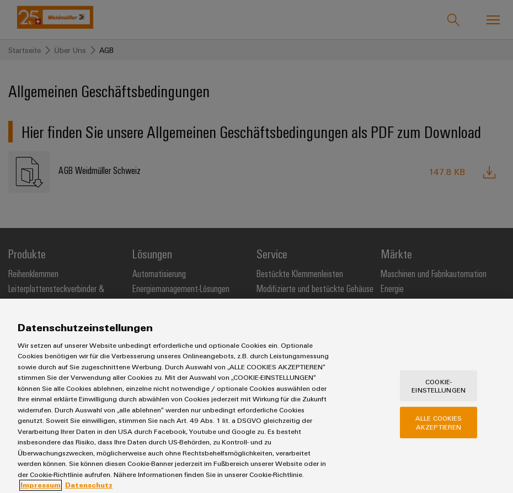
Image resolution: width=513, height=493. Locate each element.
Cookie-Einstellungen (439, 395)
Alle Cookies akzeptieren (438, 432)
